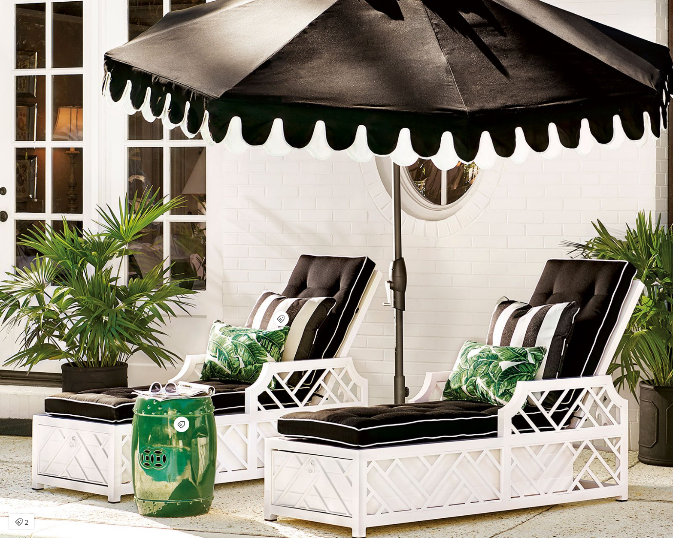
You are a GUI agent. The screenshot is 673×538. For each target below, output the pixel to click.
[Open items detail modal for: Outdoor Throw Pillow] (281, 318)
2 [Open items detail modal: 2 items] (21, 522)
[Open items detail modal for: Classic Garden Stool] (181, 424)
